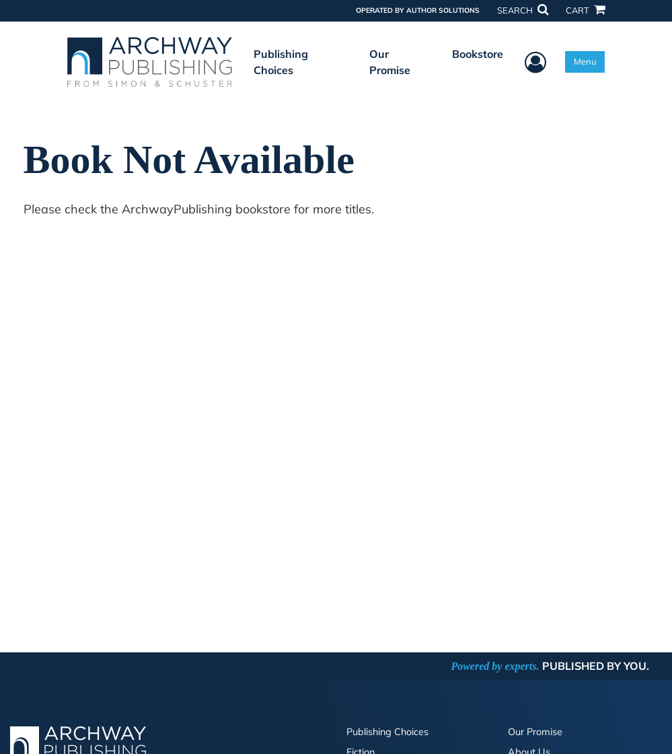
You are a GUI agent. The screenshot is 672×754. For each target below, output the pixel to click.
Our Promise (389, 62)
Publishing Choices (281, 62)
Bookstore (477, 54)
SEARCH (522, 10)
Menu (585, 61)
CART (585, 10)
